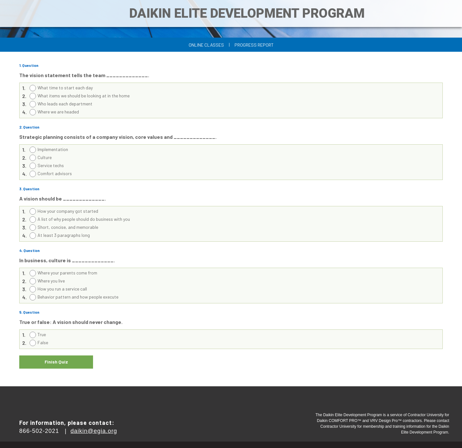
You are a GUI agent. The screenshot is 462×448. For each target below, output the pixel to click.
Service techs (51, 165)
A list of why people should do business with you (84, 219)
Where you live (51, 280)
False (43, 342)
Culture (45, 157)
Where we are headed (58, 111)
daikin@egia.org (94, 431)
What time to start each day (65, 87)
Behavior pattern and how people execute (78, 297)
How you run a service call (62, 288)
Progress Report (254, 45)
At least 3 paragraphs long (64, 235)
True (42, 334)
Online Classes (206, 45)
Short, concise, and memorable (68, 227)
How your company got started (68, 211)
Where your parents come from (67, 272)
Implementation (53, 149)
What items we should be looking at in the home (84, 95)
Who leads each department (65, 103)
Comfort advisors (55, 173)
